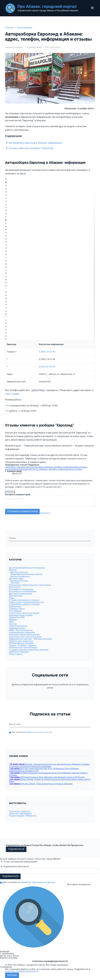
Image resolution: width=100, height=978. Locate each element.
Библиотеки (15, 606)
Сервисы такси (17, 608)
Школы (13, 570)
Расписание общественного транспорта (30, 585)
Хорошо (12, 975)
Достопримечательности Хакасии (27, 568)
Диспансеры (15, 596)
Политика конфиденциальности (50, 961)
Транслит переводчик (20, 813)
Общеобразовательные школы (26, 574)
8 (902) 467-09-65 (47, 366)
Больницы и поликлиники (22, 591)
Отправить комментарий (22, 511)
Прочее (13, 624)
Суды (11, 598)
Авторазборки (24, 27)
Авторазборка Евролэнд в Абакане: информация (35, 142)
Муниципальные (19, 581)
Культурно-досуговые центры (24, 634)
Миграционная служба (21, 615)
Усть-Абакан (15, 611)
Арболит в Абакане (19, 652)
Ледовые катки (17, 628)
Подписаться (16, 849)
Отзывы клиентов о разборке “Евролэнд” (31, 148)
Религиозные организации (23, 647)
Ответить (10, 492)
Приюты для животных (21, 641)
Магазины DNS (16, 617)
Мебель (13, 619)
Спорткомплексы (18, 626)
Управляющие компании (22, 632)
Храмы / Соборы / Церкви (22, 645)
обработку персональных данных (39, 732)
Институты (14, 587)
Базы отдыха (15, 654)
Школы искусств (19, 572)
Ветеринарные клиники (21, 643)
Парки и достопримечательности (26, 602)
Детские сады (16, 578)
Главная (9, 27)
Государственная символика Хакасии (28, 650)
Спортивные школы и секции (24, 604)
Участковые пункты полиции (24, 613)
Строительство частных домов (25, 637)
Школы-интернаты (20, 576)
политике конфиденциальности (21, 971)
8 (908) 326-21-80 (47, 352)
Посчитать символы (19, 811)
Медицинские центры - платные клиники (30, 639)
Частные (14, 583)
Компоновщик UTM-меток (22, 815)
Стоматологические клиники (24, 600)
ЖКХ (11, 621)
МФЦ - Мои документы (21, 630)
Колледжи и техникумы (21, 589)
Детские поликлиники (20, 593)
